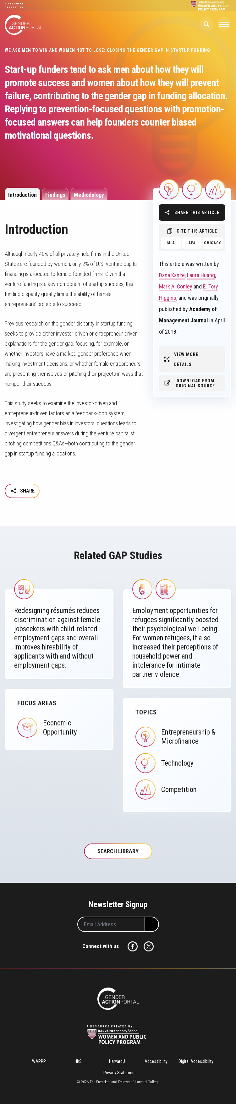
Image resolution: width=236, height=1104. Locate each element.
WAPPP (39, 1061)
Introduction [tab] (22, 194)
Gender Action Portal (23, 25)
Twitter (149, 946)
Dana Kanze (172, 275)
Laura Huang (201, 275)
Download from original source (195, 383)
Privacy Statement (119, 1072)
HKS (78, 1061)
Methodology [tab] (89, 194)
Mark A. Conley (175, 286)
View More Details (186, 359)
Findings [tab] (55, 194)
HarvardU (117, 1061)
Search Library (118, 851)
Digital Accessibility (195, 1061)
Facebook (133, 946)
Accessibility (156, 1061)
